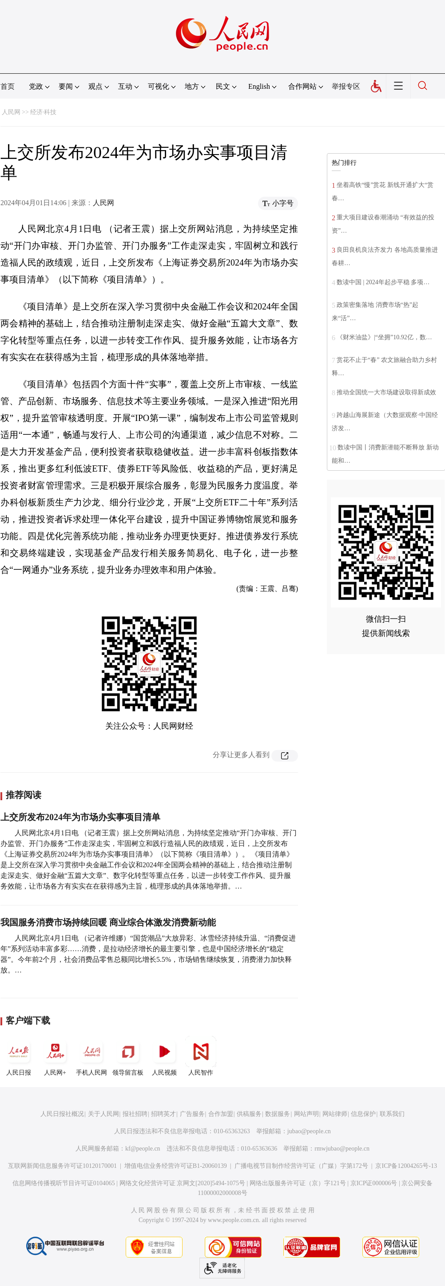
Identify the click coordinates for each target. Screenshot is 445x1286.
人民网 (11, 112)
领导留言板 (127, 1056)
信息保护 (363, 1114)
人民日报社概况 (62, 1114)
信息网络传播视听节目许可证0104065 (63, 1183)
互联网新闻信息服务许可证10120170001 (62, 1166)
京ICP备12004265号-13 (406, 1166)
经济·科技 (43, 112)
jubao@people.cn (309, 1131)
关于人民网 (103, 1114)
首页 (7, 86)
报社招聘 (135, 1114)
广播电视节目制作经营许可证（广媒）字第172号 (301, 1166)
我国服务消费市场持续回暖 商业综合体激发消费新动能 (108, 922)
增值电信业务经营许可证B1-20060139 (175, 1166)
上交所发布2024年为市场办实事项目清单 (80, 817)
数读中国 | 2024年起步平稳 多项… (383, 282)
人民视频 (164, 1056)
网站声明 (306, 1114)
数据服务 (277, 1114)
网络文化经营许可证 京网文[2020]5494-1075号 (182, 1183)
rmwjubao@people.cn (342, 1148)
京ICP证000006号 (373, 1183)
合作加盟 (220, 1114)
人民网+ (55, 1056)
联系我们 (392, 1114)
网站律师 (334, 1114)
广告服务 (192, 1114)
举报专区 (346, 86)
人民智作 (200, 1056)
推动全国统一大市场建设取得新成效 (386, 392)
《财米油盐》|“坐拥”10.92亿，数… (384, 337)
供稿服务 (249, 1114)
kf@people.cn (142, 1148)
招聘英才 (163, 1114)
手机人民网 (91, 1056)
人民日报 (18, 1056)
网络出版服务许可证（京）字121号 (298, 1183)
